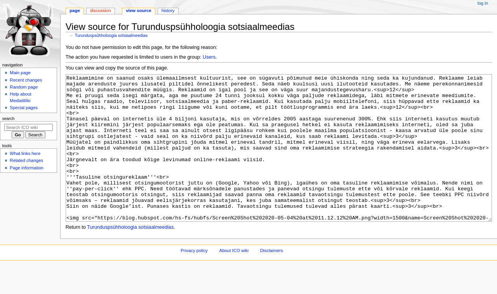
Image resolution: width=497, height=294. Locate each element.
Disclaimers (271, 279)
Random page (24, 87)
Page (75, 10)
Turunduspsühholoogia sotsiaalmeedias (111, 35)
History (168, 10)
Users (209, 57)
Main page (20, 72)
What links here (25, 153)
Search (8, 118)
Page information (26, 167)
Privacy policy (194, 279)
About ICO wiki (234, 279)
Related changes (26, 160)
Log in (483, 3)
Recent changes (26, 80)
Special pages (24, 107)
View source (138, 10)
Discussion (100, 10)
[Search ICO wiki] (28, 127)
